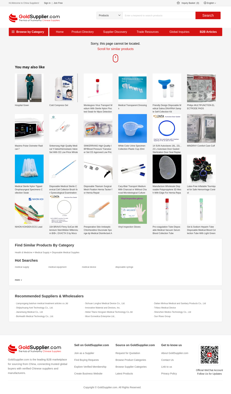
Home (60, 31)
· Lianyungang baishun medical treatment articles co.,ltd (41, 303)
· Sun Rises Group (162, 316)
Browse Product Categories (131, 359)
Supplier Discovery (115, 31)
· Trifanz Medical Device (164, 307)
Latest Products (124, 373)
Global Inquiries (179, 31)
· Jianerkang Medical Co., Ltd (29, 312)
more (17, 280)
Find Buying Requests (86, 359)
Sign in (47, 3)
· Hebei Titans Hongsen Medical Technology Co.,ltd (108, 312)
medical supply (22, 267)
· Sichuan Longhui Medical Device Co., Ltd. (104, 303)
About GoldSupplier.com (174, 353)
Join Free (58, 3)
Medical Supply (42, 252)
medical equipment (57, 267)
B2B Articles (208, 31)
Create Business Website (88, 373)
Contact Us (167, 359)
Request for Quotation (128, 353)
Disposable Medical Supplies (65, 252)
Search (208, 15)
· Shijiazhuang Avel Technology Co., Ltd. (34, 307)
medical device (89, 267)
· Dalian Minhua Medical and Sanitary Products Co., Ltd (179, 303)
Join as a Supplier (84, 353)
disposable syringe (124, 267)
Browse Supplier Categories (131, 366)
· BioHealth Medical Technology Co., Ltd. (34, 316)
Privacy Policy (169, 373)
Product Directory (83, 31)
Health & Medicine (23, 252)
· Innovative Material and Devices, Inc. (102, 307)
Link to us (166, 366)
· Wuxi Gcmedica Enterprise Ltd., (99, 316)
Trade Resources (148, 31)
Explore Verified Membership (90, 366)
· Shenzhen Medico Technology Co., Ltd (172, 312)
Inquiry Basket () (190, 3)
